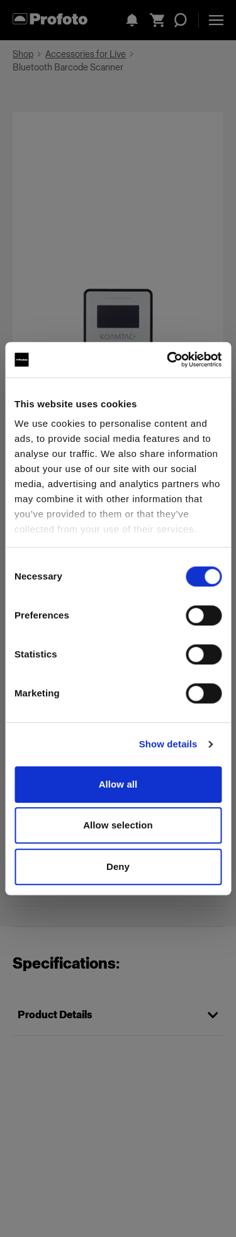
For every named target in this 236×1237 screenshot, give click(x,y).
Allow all (118, 784)
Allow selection (118, 825)
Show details (168, 744)
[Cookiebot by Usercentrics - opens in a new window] (168, 359)
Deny (118, 866)
